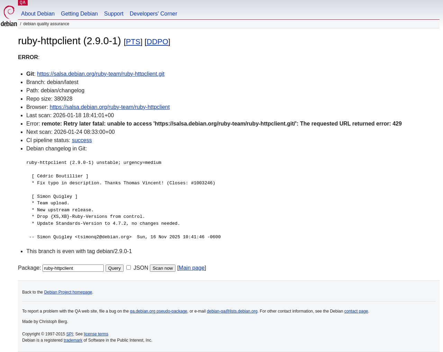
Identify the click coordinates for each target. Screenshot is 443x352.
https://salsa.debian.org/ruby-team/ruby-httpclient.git (100, 74)
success (82, 140)
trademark (73, 340)
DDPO (157, 41)
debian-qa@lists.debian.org (232, 311)
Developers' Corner (153, 14)
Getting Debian (79, 14)
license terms (96, 334)
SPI (69, 334)
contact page (356, 311)
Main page (192, 268)
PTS (133, 41)
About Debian (38, 14)
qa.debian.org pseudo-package (158, 311)
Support (114, 14)
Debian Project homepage (68, 292)
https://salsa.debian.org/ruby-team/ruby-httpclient (110, 107)
